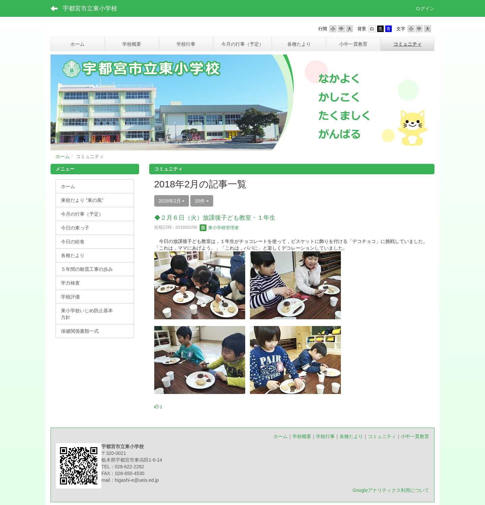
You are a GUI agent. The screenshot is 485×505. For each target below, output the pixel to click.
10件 (201, 201)
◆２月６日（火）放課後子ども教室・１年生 (215, 217)
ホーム (63, 156)
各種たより (351, 436)
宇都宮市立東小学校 (90, 8)
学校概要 (301, 436)
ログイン (425, 8)
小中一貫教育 (415, 436)
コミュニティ (382, 436)
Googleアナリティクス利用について (391, 490)
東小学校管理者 (219, 227)
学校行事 (325, 436)
